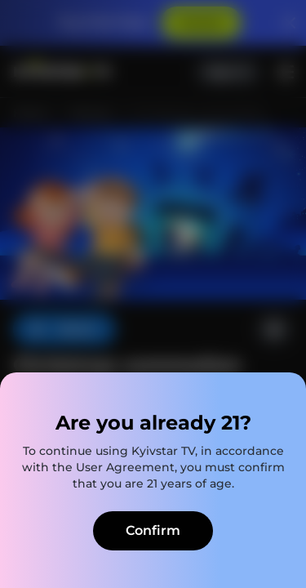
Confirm (153, 530)
